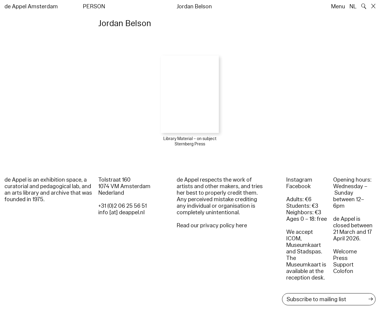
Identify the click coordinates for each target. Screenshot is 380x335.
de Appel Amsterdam (31, 6)
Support (343, 265)
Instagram (299, 180)
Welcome (345, 251)
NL (353, 6)
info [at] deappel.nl (121, 212)
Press (340, 258)
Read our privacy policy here (212, 225)
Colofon (343, 271)
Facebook (298, 186)
